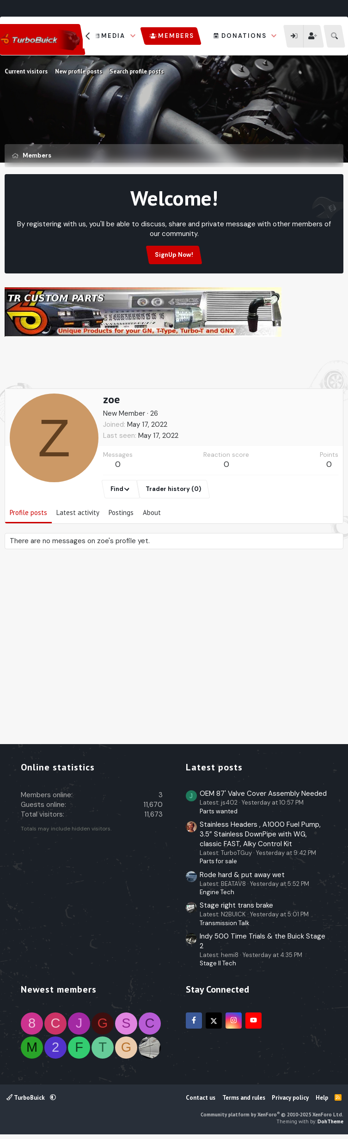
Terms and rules (243, 1098)
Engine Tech (217, 892)
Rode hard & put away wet (242, 874)
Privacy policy (290, 1098)
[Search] (334, 36)
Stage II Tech (218, 963)
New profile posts (78, 71)
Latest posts (214, 767)
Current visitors (26, 71)
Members (176, 36)
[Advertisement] (174, 365)
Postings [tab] (121, 512)
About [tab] (152, 512)
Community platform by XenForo (272, 1114)
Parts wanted (219, 811)
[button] (133, 36)
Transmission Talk (225, 923)
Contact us (200, 1098)
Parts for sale (218, 861)
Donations (244, 36)
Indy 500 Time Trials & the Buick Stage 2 (262, 941)
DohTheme (330, 1121)
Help (322, 1098)
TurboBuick (26, 1098)
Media (113, 36)
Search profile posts (137, 71)
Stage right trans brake (236, 905)
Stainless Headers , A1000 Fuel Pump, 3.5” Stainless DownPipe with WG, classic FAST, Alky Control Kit (260, 834)
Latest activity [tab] (77, 512)
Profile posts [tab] (28, 512)
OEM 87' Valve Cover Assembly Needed (263, 793)
